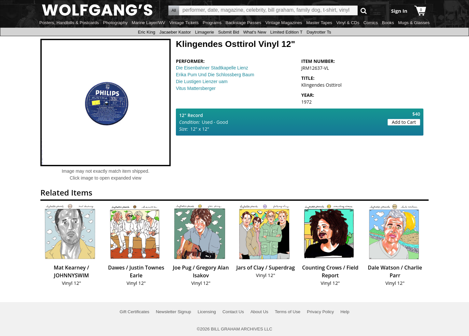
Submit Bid (228, 32)
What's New (254, 32)
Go (364, 11)
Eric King (146, 32)
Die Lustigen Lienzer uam (202, 81)
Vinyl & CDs (347, 22)
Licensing (207, 311)
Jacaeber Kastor (175, 32)
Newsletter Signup (173, 311)
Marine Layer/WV (148, 22)
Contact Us (233, 311)
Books (388, 22)
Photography (115, 22)
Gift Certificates (134, 311)
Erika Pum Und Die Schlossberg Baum (215, 74)
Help (344, 311)
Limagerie (204, 32)
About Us (259, 311)
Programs (212, 22)
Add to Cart (404, 122)
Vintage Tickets (184, 22)
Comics (370, 22)
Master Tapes (319, 22)
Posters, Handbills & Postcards (69, 22)
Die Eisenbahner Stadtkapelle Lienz (212, 67)
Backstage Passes (244, 22)
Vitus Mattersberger (196, 88)
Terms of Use (288, 311)
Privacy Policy (320, 311)
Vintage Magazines (283, 22)
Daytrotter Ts (318, 32)
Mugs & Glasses (414, 22)
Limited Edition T (286, 32)
